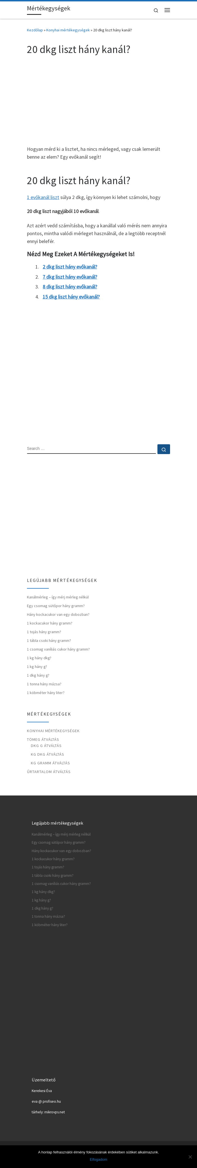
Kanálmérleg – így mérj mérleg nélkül (58, 597)
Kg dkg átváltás (47, 754)
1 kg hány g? (37, 666)
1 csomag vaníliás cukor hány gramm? (58, 649)
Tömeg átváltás (43, 739)
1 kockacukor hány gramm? (49, 623)
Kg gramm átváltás (50, 762)
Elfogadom (98, 1159)
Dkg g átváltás (46, 745)
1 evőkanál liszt (43, 197)
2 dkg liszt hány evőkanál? (70, 266)
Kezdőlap (35, 30)
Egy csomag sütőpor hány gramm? (56, 605)
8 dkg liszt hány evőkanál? (70, 286)
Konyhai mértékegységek (68, 30)
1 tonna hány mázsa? (44, 683)
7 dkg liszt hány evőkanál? (70, 277)
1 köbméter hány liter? (46, 692)
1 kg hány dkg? (39, 657)
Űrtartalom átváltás (49, 771)
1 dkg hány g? (38, 675)
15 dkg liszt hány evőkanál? (71, 296)
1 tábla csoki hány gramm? (49, 640)
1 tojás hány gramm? (44, 631)
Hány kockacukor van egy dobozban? (58, 614)
